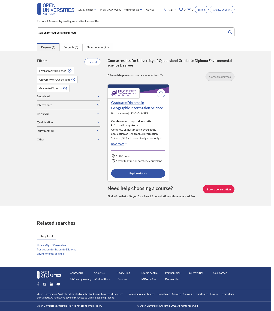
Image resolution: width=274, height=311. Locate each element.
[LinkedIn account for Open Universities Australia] (51, 284)
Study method (68, 131)
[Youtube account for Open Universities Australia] (58, 284)
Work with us (102, 279)
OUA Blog (124, 272)
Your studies (133, 9)
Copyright (188, 293)
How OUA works (110, 9)
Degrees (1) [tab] (48, 47)
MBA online (148, 279)
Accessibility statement (142, 293)
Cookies (176, 293)
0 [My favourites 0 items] (182, 9)
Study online (88, 9)
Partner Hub (172, 279)
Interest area (68, 105)
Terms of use (227, 293)
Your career (220, 272)
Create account (222, 9)
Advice (150, 9)
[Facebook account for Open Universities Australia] (38, 284)
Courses (122, 279)
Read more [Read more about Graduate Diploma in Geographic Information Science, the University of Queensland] (119, 144)
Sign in (202, 9)
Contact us (76, 272)
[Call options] (170, 9)
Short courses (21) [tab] (98, 47)
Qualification (68, 122)
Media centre (149, 272)
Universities (196, 272)
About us (99, 272)
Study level (68, 96)
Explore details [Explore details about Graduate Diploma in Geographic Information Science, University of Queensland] (138, 173)
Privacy (214, 293)
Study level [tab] (46, 236)
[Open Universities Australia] (55, 14)
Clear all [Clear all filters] (92, 62)
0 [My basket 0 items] (190, 9)
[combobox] (135, 32)
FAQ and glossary (80, 279)
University (68, 113)
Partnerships (172, 272)
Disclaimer (202, 293)
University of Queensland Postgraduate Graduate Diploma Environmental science (56, 249)
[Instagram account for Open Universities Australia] (44, 284)
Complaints (164, 293)
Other (68, 139)
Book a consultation (219, 189)
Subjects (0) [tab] (71, 47)
